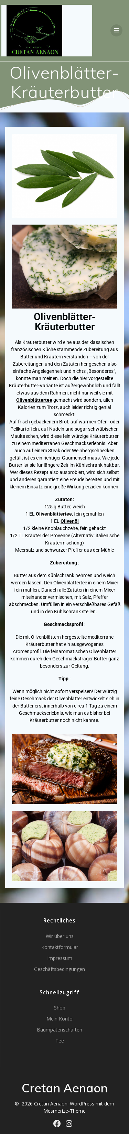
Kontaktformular (59, 947)
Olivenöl (70, 521)
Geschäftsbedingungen (59, 969)
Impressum (59, 958)
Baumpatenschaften (59, 1029)
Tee (59, 1040)
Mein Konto (59, 1018)
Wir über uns (60, 936)
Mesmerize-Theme (64, 1111)
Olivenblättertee (54, 514)
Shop (59, 1007)
